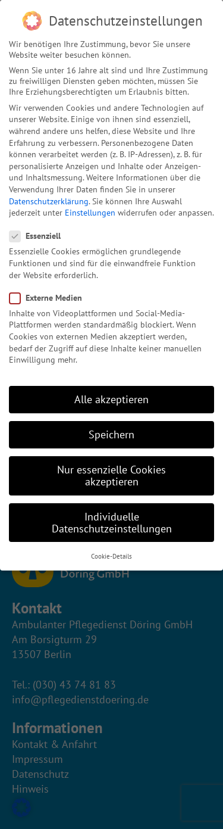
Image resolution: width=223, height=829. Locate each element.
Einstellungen (90, 212)
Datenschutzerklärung (49, 201)
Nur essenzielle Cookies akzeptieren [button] (111, 475)
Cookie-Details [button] (111, 556)
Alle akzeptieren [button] (111, 399)
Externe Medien (49, 297)
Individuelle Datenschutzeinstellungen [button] (112, 522)
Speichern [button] (111, 434)
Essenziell (38, 235)
